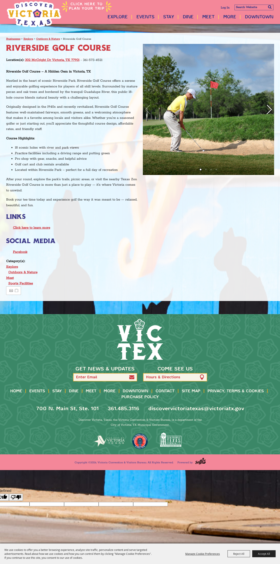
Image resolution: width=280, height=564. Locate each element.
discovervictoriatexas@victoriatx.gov (196, 408)
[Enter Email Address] (105, 377)
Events (145, 17)
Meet (208, 17)
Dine (188, 17)
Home (16, 391)
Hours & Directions (163, 377)
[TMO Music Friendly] (140, 441)
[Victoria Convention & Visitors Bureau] (34, 14)
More (229, 17)
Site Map (191, 391)
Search (269, 7)
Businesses (13, 39)
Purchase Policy (140, 397)
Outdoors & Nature (48, 39)
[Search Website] (253, 7)
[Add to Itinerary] (17, 291)
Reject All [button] (238, 553)
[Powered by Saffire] (200, 461)
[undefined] (16, 497)
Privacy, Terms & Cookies (236, 391)
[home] (140, 339)
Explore (118, 17)
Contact (165, 391)
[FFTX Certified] (170, 440)
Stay (168, 17)
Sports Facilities (20, 283)
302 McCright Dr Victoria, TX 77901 (52, 60)
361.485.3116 (123, 408)
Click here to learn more (31, 228)
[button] (269, 109)
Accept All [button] (264, 553)
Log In (225, 8)
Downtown (259, 17)
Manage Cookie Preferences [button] (202, 553)
